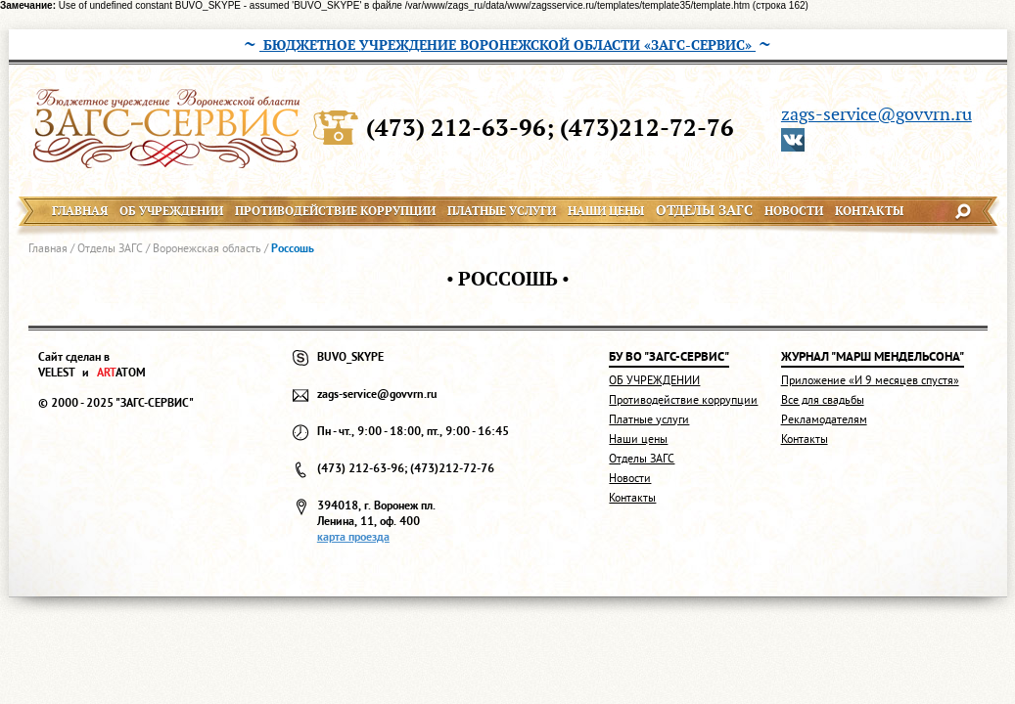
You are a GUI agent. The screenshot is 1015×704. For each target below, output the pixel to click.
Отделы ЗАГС (110, 248)
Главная (48, 248)
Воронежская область (207, 248)
